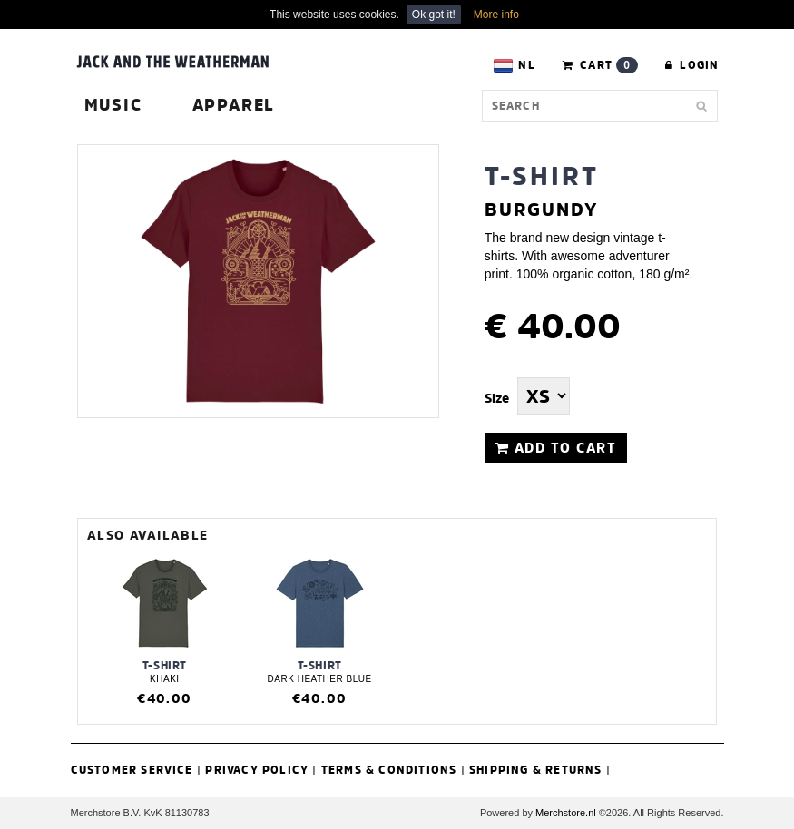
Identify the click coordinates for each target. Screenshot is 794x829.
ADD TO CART (556, 447)
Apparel (234, 104)
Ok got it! (434, 14)
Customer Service (132, 769)
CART (600, 65)
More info (496, 14)
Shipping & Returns (536, 769)
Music (113, 104)
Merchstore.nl (565, 812)
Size (497, 397)
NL (513, 65)
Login (692, 65)
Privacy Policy (257, 769)
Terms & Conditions (389, 769)
